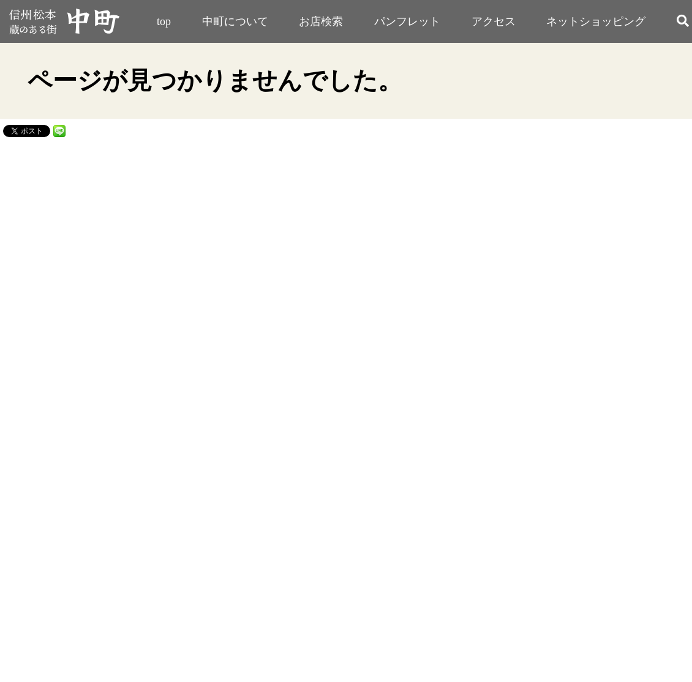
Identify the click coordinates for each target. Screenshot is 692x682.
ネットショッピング (595, 21)
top (164, 21)
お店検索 (321, 21)
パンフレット (407, 21)
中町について (235, 21)
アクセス (494, 21)
